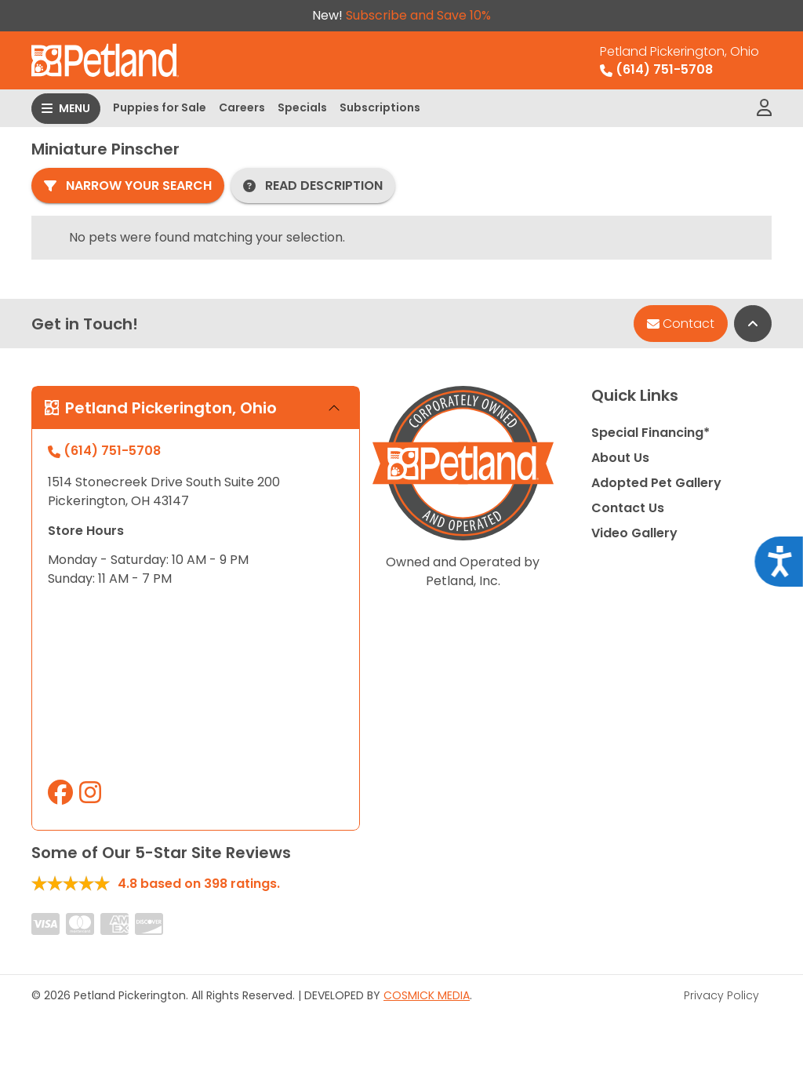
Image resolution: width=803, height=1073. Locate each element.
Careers (242, 107)
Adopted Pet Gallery (656, 483)
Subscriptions (380, 107)
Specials (302, 107)
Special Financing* (650, 433)
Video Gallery (634, 533)
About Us (620, 458)
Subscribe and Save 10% (418, 15)
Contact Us (627, 508)
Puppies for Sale (159, 107)
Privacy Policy (721, 995)
